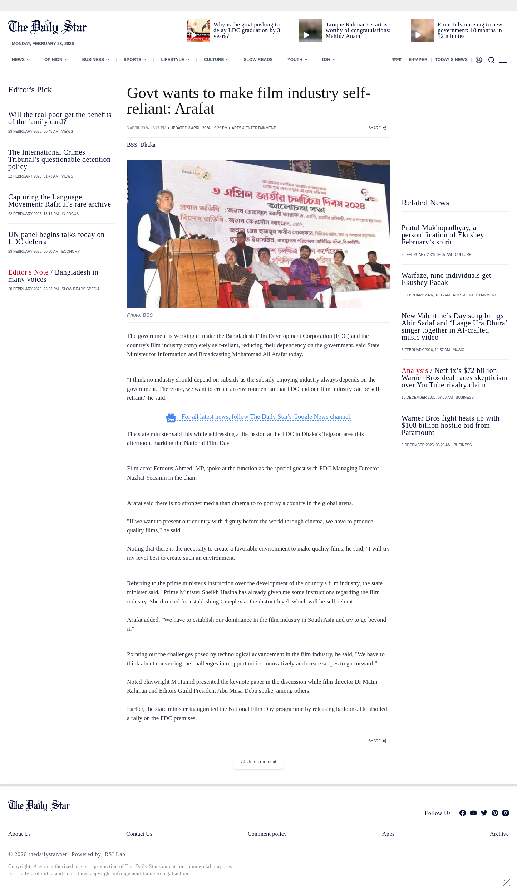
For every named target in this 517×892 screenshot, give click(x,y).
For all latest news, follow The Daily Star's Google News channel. (259, 417)
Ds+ (326, 59)
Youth (294, 59)
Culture (214, 59)
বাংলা (396, 59)
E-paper (418, 59)
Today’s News (451, 59)
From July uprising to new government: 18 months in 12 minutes (470, 30)
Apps (388, 834)
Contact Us (139, 834)
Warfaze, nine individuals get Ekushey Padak (446, 278)
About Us (19, 834)
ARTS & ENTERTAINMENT (254, 128)
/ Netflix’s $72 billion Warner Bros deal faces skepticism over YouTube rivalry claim (454, 378)
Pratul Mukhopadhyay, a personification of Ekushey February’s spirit (443, 235)
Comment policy (267, 834)
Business (93, 59)
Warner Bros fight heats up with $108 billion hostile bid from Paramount (450, 425)
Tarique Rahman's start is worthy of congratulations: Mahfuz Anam (358, 30)
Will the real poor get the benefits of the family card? (60, 118)
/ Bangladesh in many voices (53, 275)
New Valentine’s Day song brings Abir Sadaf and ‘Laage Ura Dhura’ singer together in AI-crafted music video (454, 326)
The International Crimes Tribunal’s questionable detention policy (59, 159)
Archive (499, 834)
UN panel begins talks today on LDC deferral (56, 238)
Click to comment (258, 761)
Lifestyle (172, 59)
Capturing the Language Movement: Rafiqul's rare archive (59, 200)
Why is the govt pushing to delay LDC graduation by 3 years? (246, 30)
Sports (132, 59)
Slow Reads (257, 59)
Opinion (53, 59)
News (18, 59)
